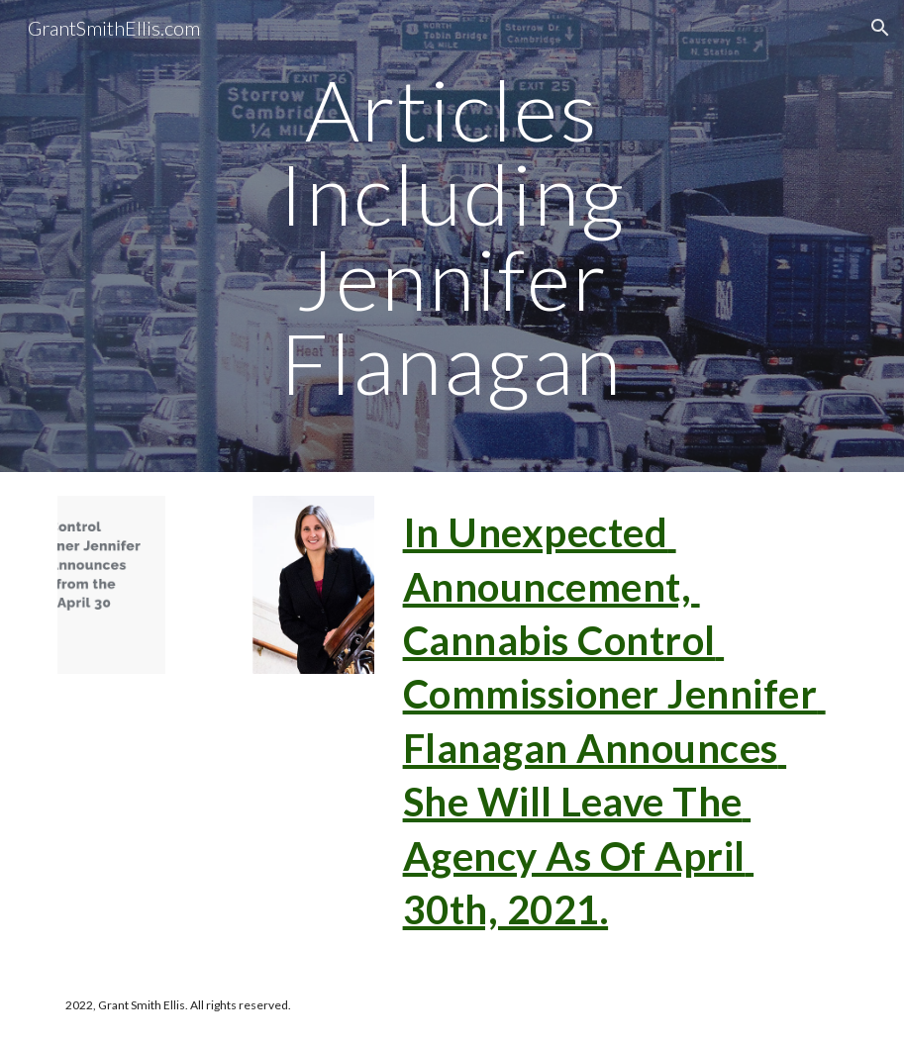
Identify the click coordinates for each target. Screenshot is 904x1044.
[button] (880, 27)
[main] (451, 236)
